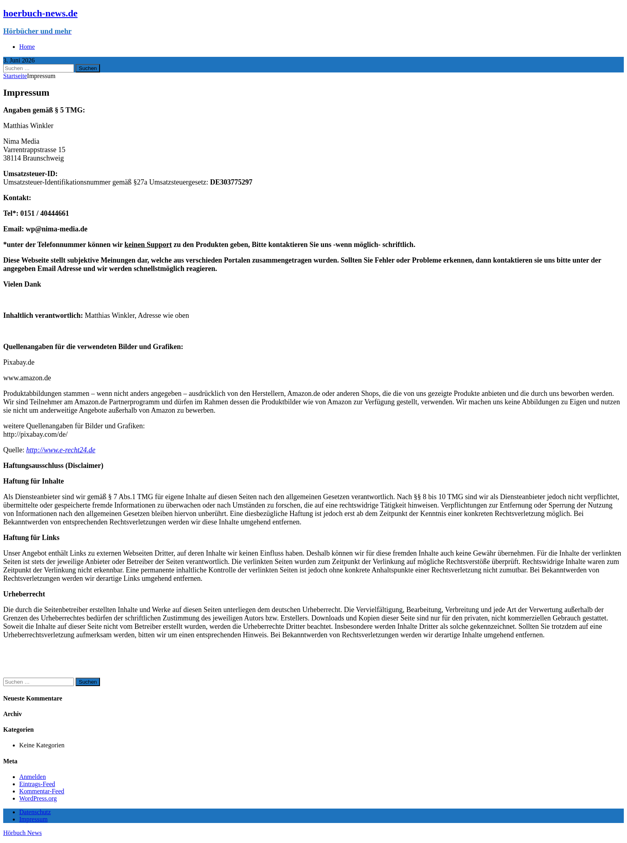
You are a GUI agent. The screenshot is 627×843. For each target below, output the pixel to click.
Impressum (33, 819)
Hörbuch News (22, 832)
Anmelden (32, 776)
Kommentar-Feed (41, 791)
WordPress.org (38, 798)
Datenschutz (35, 812)
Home (27, 46)
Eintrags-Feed (37, 784)
